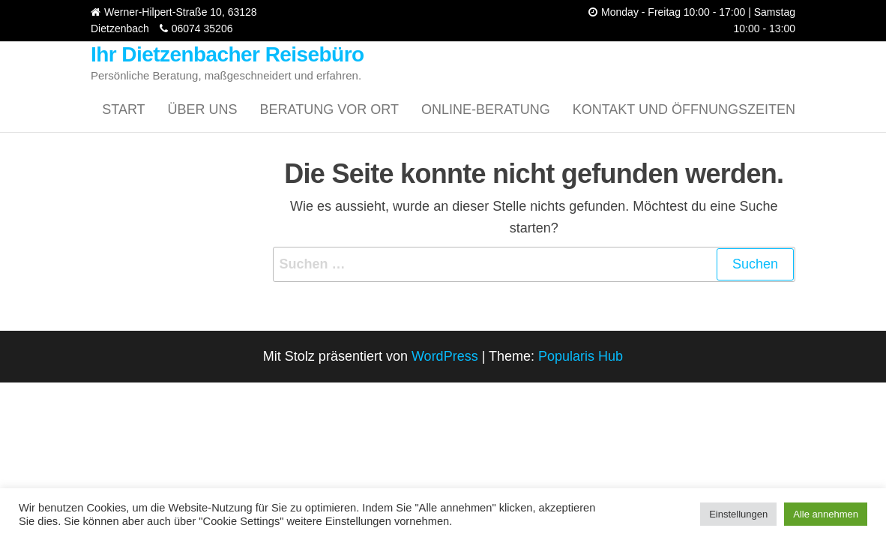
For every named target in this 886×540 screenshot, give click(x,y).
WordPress (445, 356)
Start (123, 109)
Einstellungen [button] (738, 514)
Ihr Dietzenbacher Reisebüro (227, 54)
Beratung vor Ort (329, 109)
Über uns (203, 109)
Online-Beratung (485, 109)
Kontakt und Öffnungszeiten (684, 109)
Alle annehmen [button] (825, 514)
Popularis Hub (580, 356)
